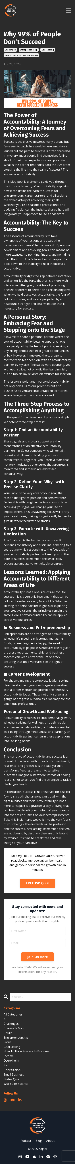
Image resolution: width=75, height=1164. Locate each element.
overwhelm (11, 1061)
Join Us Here (37, 957)
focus (7, 1042)
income (9, 1056)
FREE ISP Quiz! (37, 883)
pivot (7, 1065)
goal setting (47, 49)
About (50, 1141)
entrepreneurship (29, 49)
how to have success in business (21, 55)
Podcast (25, 1141)
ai (5, 1019)
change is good (14, 1028)
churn (8, 1033)
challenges (10, 49)
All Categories (13, 1014)
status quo (11, 1079)
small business (14, 1074)
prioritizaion (12, 1070)
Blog (39, 1141)
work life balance (16, 1084)
